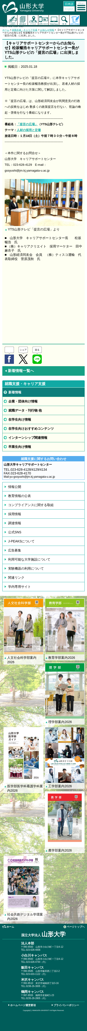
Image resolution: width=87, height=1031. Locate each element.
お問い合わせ (43, 20)
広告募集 (14, 550)
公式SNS (14, 532)
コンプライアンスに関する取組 (31, 505)
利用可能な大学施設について (29, 559)
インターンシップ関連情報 (27, 437)
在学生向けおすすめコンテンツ (31, 428)
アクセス (33, 20)
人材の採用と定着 (29, 130)
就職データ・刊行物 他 (25, 410)
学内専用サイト (19, 586)
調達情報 (14, 523)
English (69, 9)
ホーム (5, 30)
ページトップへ (76, 926)
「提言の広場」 (27, 124)
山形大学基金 (75, 20)
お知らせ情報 (47, 30)
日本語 (69, 4)
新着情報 (14, 392)
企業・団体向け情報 (23, 401)
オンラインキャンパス (54, 20)
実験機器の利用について (26, 568)
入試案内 (12, 20)
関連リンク (16, 577)
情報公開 (14, 487)
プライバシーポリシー (66, 1005)
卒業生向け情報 (19, 447)
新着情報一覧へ (19, 371)
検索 (64, 20)
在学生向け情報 (19, 419)
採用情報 (14, 514)
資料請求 (22, 20)
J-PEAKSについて (21, 541)
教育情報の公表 (19, 496)
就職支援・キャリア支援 (24, 30)
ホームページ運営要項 (23, 1005)
